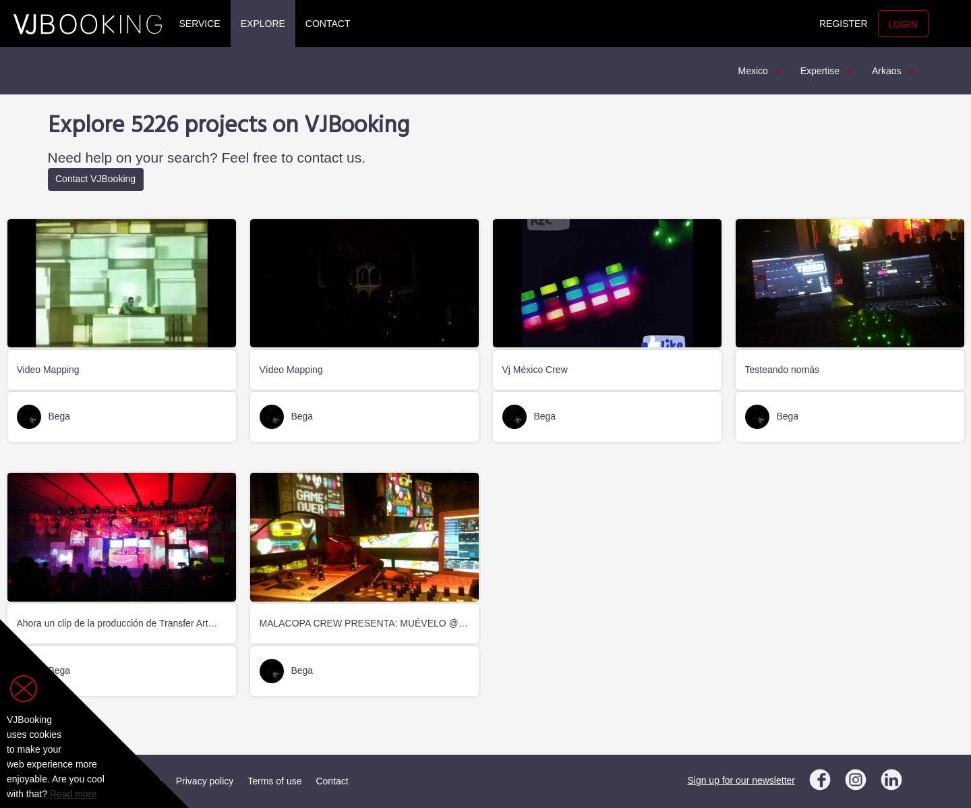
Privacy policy (205, 781)
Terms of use (274, 781)
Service (199, 23)
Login (903, 24)
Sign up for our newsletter (741, 780)
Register (843, 23)
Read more (73, 793)
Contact (328, 23)
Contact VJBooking (95, 178)
